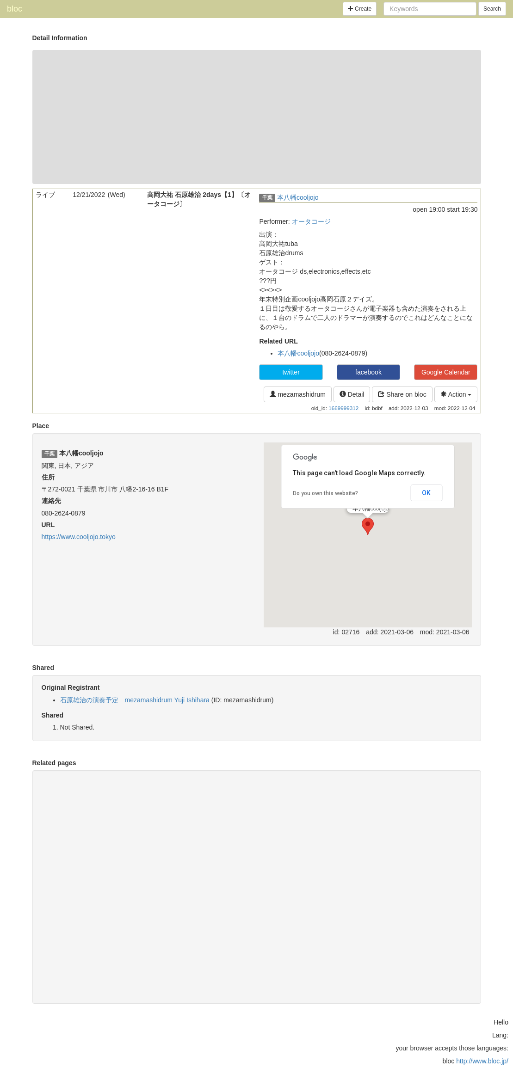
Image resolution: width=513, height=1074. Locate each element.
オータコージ (311, 221)
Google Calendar (445, 372)
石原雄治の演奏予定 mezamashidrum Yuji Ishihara (135, 700)
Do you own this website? (325, 493)
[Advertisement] (257, 117)
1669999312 (343, 408)
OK (426, 493)
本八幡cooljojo (297, 197)
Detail (352, 394)
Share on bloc (402, 394)
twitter (290, 372)
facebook (368, 372)
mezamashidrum (298, 394)
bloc (14, 8)
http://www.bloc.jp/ (482, 1061)
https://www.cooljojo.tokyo (79, 536)
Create (359, 9)
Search (492, 9)
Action (456, 394)
